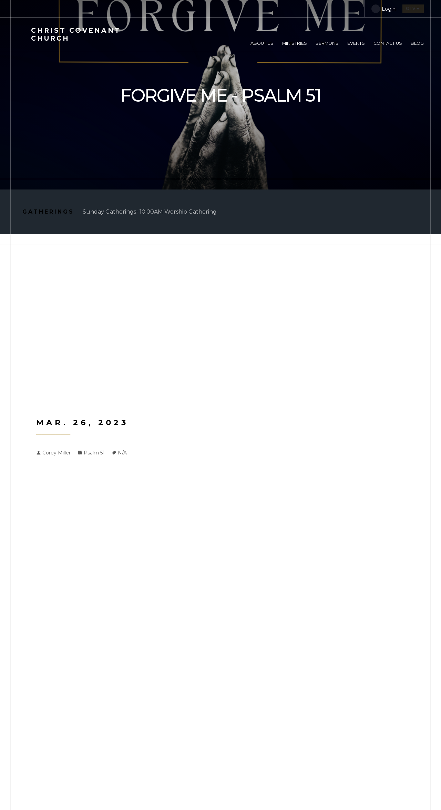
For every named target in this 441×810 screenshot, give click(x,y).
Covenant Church (76, 34)
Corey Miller (56, 453)
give (413, 8)
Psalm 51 (94, 453)
